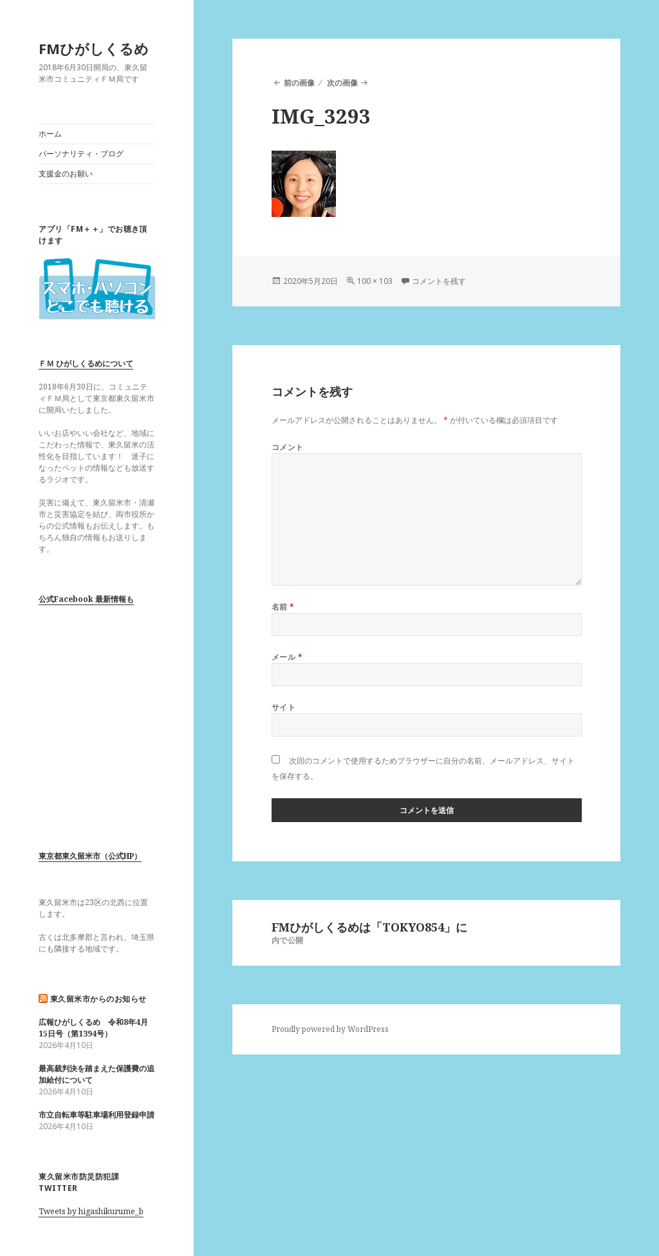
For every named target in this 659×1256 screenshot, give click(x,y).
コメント (288, 447)
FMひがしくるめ (94, 48)
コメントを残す (439, 281)
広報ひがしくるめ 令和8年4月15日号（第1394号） (93, 1028)
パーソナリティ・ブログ (81, 153)
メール (287, 656)
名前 (283, 606)
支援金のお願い (66, 173)
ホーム (50, 133)
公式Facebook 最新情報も (86, 599)
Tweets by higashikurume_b (91, 1211)
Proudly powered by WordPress (330, 1029)
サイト (283, 707)
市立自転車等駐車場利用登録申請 (96, 1114)
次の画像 (342, 82)
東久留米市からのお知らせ (98, 998)
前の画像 (299, 82)
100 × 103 (375, 281)
